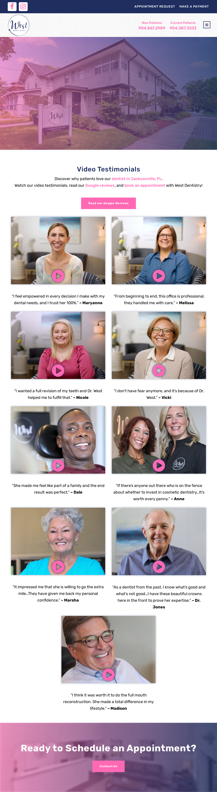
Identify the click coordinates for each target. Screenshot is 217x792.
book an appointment (144, 185)
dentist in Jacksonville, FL (137, 178)
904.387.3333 (183, 25)
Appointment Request (154, 6)
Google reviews (100, 185)
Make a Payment (194, 6)
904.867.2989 (152, 25)
